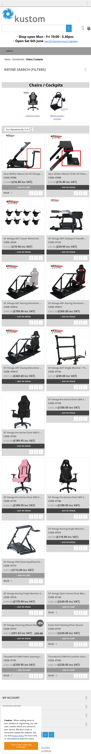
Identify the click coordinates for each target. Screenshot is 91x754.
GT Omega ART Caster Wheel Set (21, 238)
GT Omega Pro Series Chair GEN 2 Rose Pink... (23, 497)
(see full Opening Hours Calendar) (61, 41)
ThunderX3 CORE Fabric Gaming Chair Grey (23, 656)
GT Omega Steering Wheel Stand (21, 625)
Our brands (45, 750)
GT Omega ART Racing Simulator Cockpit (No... (23, 303)
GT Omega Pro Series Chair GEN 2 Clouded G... (67, 399)
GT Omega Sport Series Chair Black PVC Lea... (67, 593)
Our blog (45, 747)
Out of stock (67, 187)
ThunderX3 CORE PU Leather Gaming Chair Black (67, 656)
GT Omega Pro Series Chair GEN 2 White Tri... (67, 497)
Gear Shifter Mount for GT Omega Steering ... (23, 173)
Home (7, 59)
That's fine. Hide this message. (21, 745)
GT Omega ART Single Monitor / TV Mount (67, 367)
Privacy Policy (17, 735)
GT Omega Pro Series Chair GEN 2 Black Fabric (23, 432)
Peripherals (18, 59)
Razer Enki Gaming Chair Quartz (65, 625)
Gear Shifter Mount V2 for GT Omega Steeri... (67, 173)
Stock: (7, 192)
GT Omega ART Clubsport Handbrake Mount (67, 238)
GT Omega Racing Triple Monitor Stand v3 (23, 593)
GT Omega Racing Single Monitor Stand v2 (67, 528)
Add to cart (23, 187)
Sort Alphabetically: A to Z (19, 129)
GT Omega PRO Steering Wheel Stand (23, 561)
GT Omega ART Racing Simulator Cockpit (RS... (67, 303)
